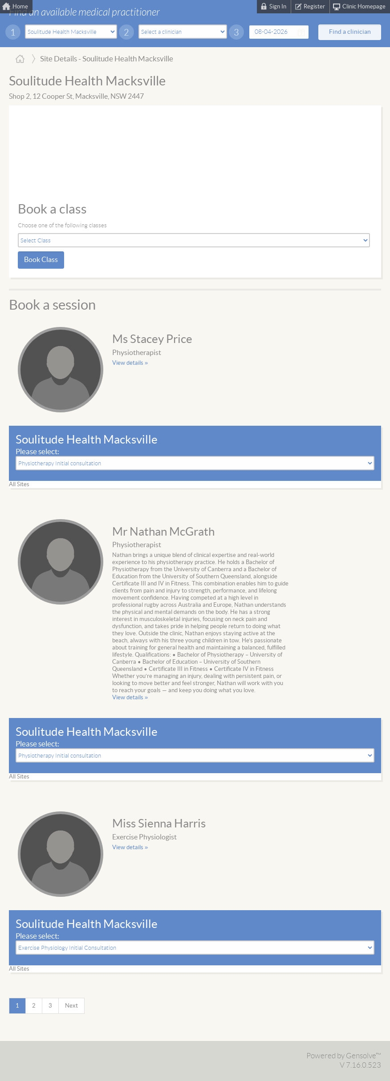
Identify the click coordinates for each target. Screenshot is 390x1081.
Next (71, 1006)
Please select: (37, 452)
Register (314, 7)
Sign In (277, 7)
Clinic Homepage (364, 7)
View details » (130, 363)
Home (20, 7)
